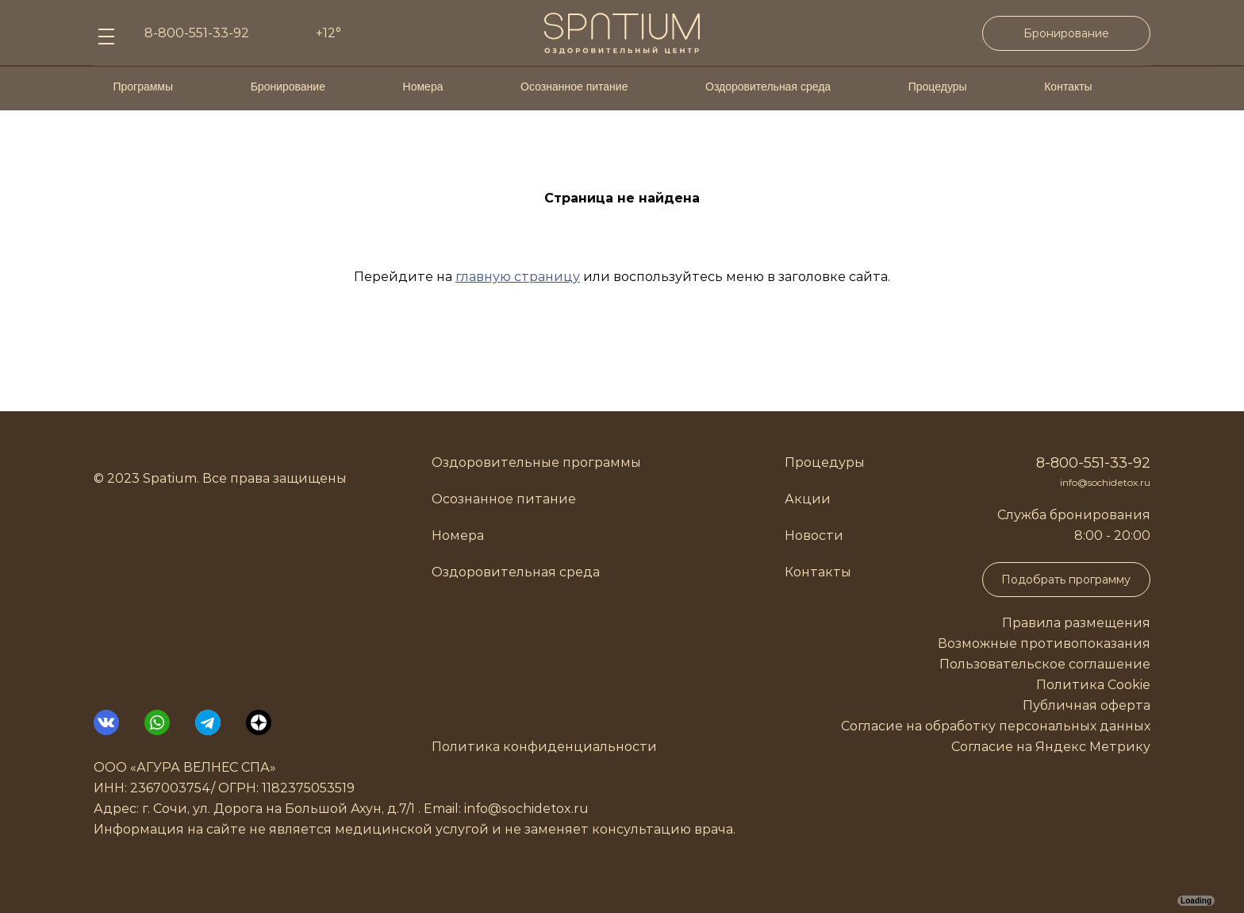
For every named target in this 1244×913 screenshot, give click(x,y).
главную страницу (517, 276)
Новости (814, 535)
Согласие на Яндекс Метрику (1050, 746)
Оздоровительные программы (536, 462)
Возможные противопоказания (1044, 643)
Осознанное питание (574, 86)
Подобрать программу (1066, 579)
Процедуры (937, 86)
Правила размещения (1076, 622)
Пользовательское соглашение (1044, 664)
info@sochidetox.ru (1105, 482)
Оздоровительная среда (768, 86)
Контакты (1068, 86)
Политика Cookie (1093, 684)
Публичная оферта (1086, 705)
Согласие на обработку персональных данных (995, 726)
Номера (423, 86)
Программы (143, 86)
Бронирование (1066, 33)
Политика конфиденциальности (544, 746)
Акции (808, 499)
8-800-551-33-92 (1093, 463)
